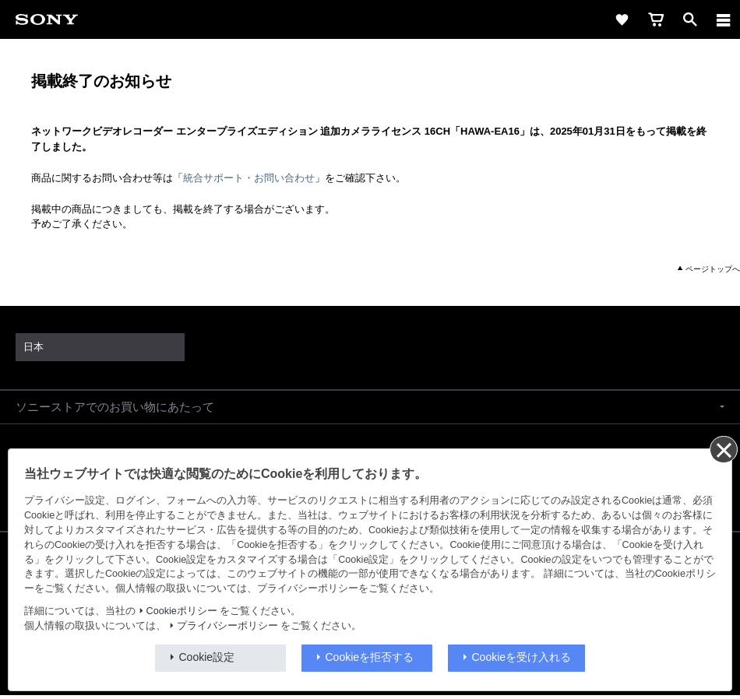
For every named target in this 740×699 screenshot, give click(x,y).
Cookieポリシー (181, 611)
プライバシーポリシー (227, 625)
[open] (690, 19)
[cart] (656, 19)
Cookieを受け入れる (522, 657)
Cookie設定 (207, 657)
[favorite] (621, 19)
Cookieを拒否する (370, 657)
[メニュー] (723, 19)
